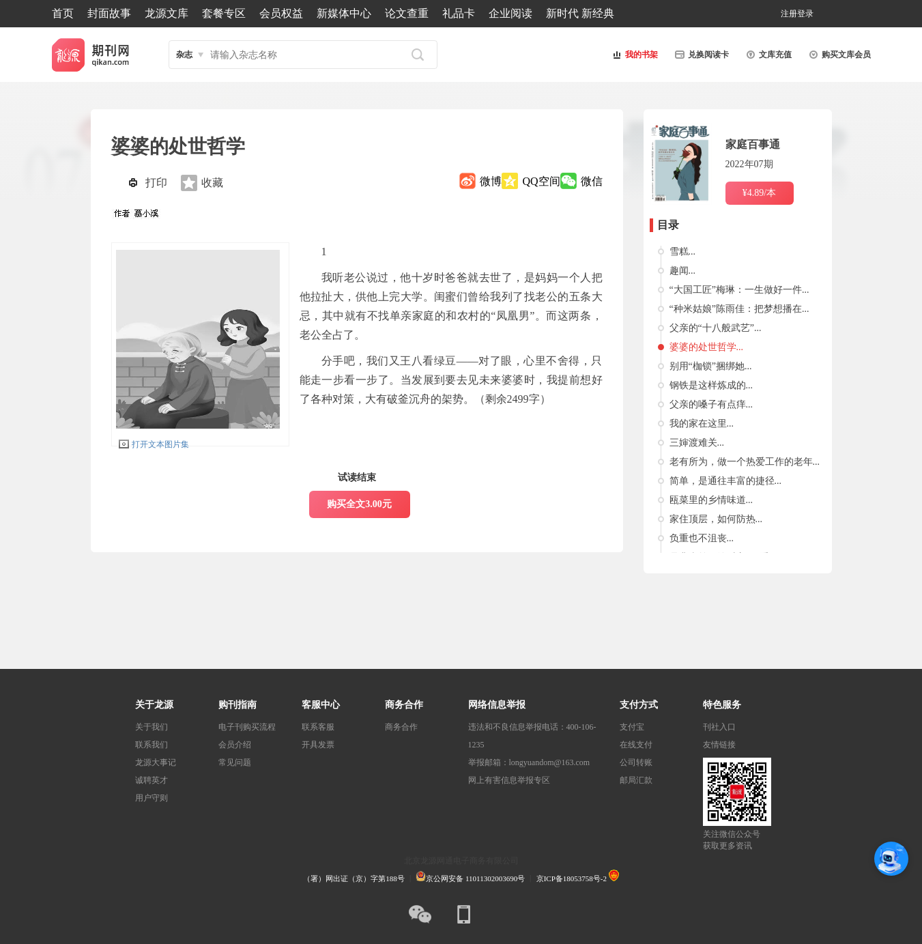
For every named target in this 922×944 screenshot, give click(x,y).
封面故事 (109, 13)
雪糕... (682, 251)
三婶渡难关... (697, 443)
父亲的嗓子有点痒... (711, 404)
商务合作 (401, 727)
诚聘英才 (151, 780)
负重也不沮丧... (701, 538)
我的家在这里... (701, 423)
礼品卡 (458, 13)
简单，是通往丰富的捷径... (725, 481)
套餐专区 (224, 13)
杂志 (184, 54)
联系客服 (318, 727)
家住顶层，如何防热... (716, 519)
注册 (789, 13)
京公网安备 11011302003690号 (470, 878)
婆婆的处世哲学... (706, 347)
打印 (156, 182)
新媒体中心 (344, 13)
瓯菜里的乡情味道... (711, 500)
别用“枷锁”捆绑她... (710, 366)
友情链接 (719, 744)
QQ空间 (541, 181)
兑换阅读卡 (700, 54)
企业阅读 (510, 13)
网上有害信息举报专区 (509, 780)
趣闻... (682, 271)
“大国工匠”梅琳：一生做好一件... (739, 290)
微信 (592, 181)
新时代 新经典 (580, 13)
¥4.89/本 (759, 193)
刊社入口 (719, 727)
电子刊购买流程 (247, 727)
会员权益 (281, 13)
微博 (491, 181)
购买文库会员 (838, 54)
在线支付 (636, 744)
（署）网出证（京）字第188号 (354, 878)
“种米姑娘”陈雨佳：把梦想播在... (739, 309)
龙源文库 (166, 13)
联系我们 (151, 744)
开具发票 (318, 744)
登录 (805, 13)
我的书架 (633, 54)
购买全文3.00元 (359, 504)
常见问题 (234, 762)
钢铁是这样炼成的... (711, 385)
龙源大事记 (155, 762)
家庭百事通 (752, 144)
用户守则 (151, 798)
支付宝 (632, 727)
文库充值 (767, 54)
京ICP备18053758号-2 (571, 878)
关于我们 (151, 727)
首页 (63, 13)
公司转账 (636, 762)
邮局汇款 (636, 780)
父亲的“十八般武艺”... (715, 328)
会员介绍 (234, 744)
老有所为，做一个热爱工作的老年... (744, 462)
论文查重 (407, 13)
